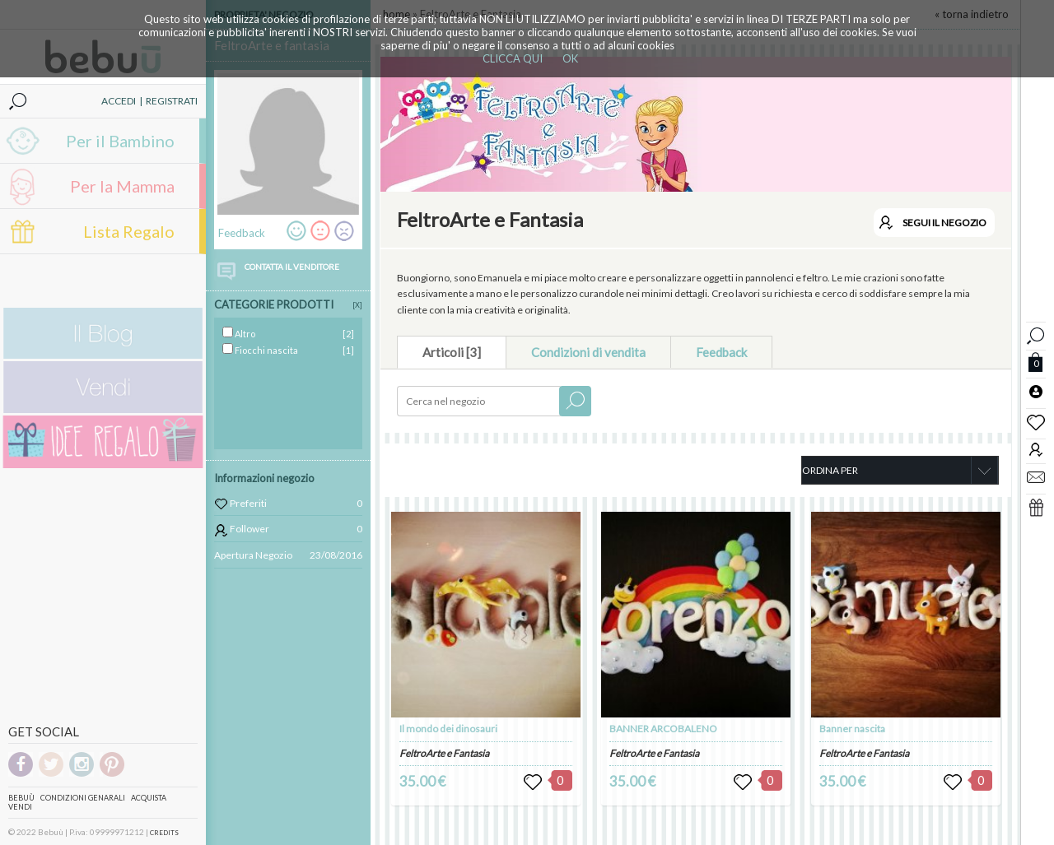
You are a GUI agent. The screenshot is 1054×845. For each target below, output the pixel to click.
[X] (357, 304)
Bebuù (21, 797)
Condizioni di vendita (588, 352)
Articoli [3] (451, 352)
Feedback (721, 352)
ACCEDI (118, 101)
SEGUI (944, 222)
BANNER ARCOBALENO (663, 728)
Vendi (20, 806)
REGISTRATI (172, 101)
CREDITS (164, 833)
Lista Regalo (129, 231)
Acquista (148, 797)
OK (570, 58)
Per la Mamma (122, 186)
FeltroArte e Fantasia (444, 753)
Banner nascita (852, 728)
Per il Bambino (120, 141)
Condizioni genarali (82, 797)
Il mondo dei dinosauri (448, 728)
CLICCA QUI (513, 58)
